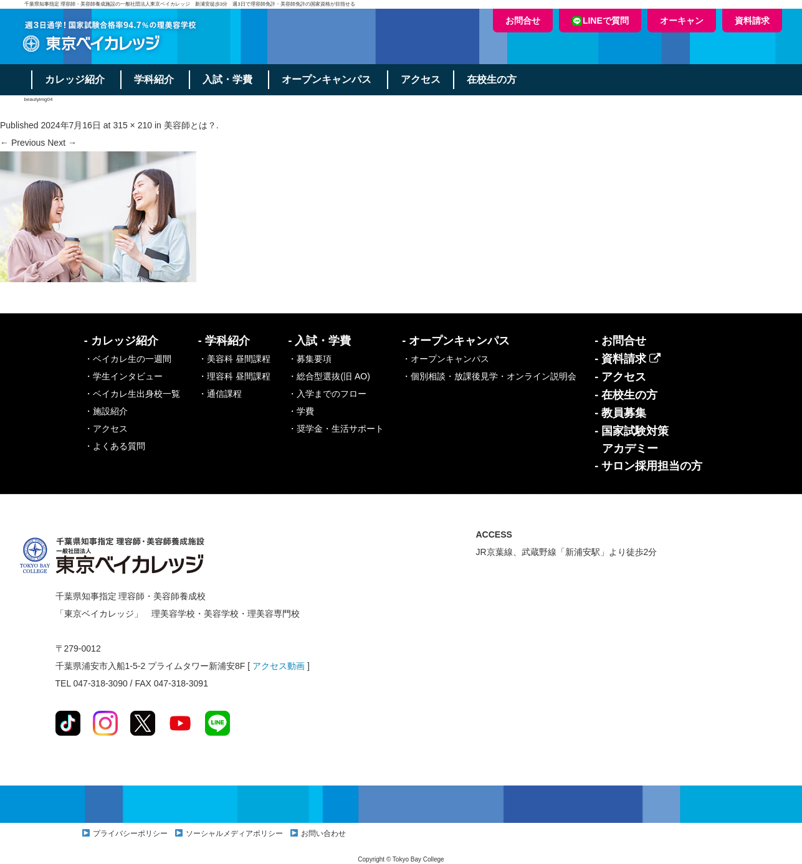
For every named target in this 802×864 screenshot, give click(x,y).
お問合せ (522, 21)
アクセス (421, 79)
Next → (62, 143)
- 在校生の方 (625, 395)
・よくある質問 (114, 446)
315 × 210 (132, 125)
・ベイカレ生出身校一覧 (132, 394)
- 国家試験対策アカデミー (631, 440)
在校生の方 (492, 79)
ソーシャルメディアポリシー (234, 833)
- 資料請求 (627, 359)
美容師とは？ (190, 125)
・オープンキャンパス (445, 359)
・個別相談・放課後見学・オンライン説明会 (489, 376)
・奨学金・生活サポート (336, 429)
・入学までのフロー (327, 394)
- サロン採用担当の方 (648, 466)
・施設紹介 (106, 411)
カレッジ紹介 (75, 79)
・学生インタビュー (123, 376)
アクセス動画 (278, 666)
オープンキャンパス (327, 79)
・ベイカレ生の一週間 (127, 359)
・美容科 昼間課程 (234, 359)
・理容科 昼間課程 (234, 376)
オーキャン (682, 21)
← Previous (22, 143)
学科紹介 (154, 79)
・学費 (301, 411)
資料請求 (752, 21)
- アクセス (620, 377)
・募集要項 (310, 359)
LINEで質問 (600, 21)
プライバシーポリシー (130, 833)
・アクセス (106, 429)
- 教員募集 (620, 413)
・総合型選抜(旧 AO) (329, 376)
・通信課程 (220, 394)
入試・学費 (228, 79)
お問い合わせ (323, 833)
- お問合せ (620, 341)
